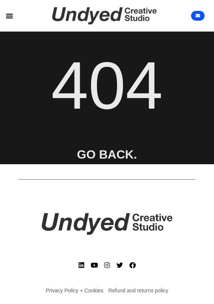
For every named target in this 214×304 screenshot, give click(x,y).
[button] (9, 15)
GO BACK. (107, 154)
